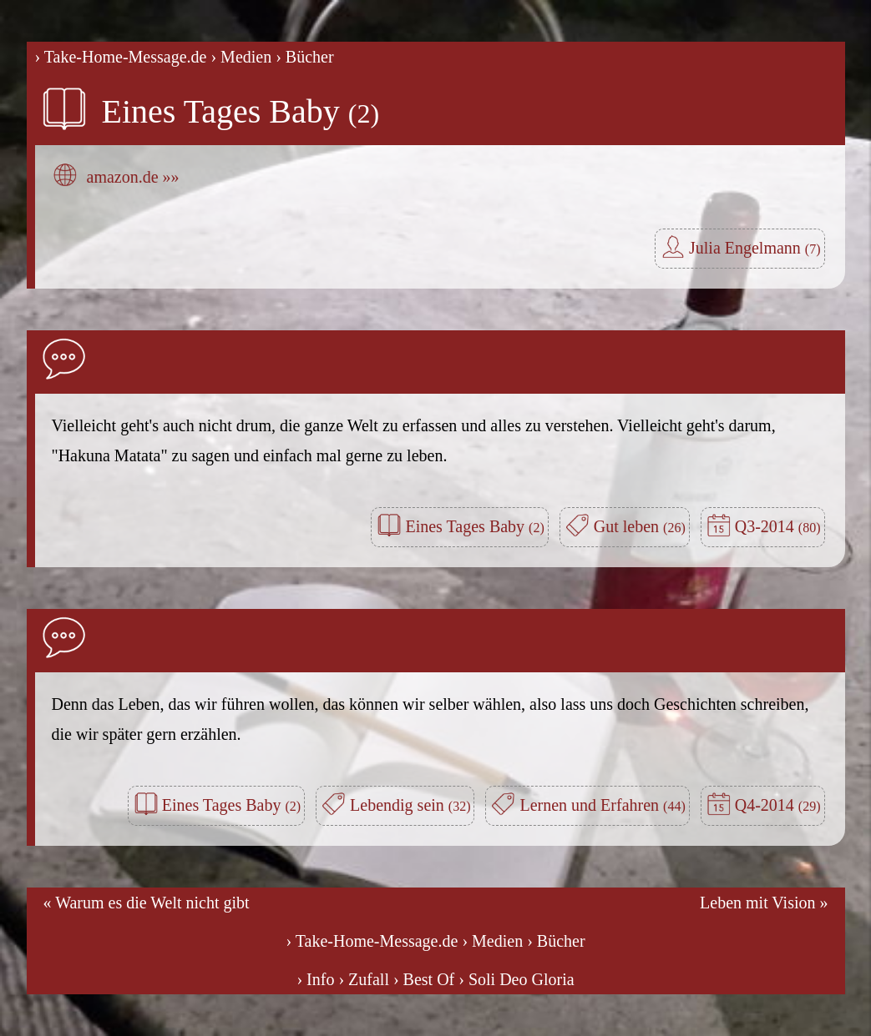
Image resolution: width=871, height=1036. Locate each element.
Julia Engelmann (755, 248)
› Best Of (423, 979)
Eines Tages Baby (241, 111)
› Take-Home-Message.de (121, 57)
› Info (315, 979)
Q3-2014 (778, 526)
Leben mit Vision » (764, 902)
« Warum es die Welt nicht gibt (146, 902)
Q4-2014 (778, 805)
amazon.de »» (133, 177)
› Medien (240, 57)
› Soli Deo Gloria (516, 979)
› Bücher (304, 57)
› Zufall (363, 979)
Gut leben (640, 526)
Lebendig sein (410, 805)
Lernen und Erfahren (602, 805)
